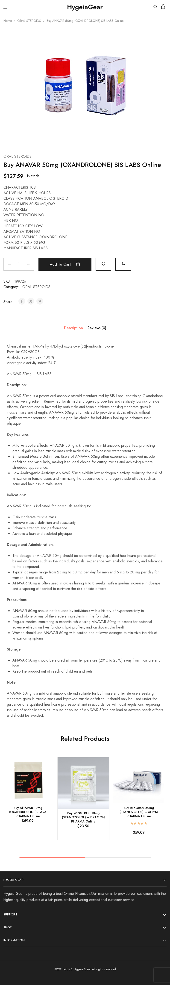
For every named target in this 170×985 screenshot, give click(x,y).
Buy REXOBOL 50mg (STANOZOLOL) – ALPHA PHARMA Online (139, 811)
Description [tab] (73, 328)
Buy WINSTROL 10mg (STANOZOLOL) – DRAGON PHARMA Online (83, 817)
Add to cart (65, 264)
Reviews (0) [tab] (97, 328)
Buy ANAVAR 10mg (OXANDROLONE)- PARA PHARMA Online (28, 811)
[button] (123, 263)
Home (7, 20)
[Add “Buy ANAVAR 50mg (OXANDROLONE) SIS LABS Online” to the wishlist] (103, 263)
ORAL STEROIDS (29, 20)
